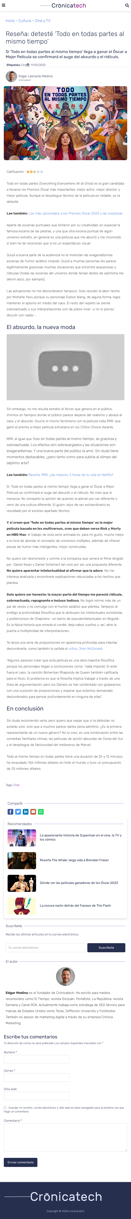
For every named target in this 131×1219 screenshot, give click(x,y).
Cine (24, 65)
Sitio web (10, 1089)
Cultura (24, 20)
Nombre (10, 1052)
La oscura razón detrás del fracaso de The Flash (75, 905)
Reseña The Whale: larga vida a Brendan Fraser (74, 860)
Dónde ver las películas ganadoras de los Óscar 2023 (79, 883)
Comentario (13, 1120)
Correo (9, 1070)
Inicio (10, 20)
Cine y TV (43, 20)
